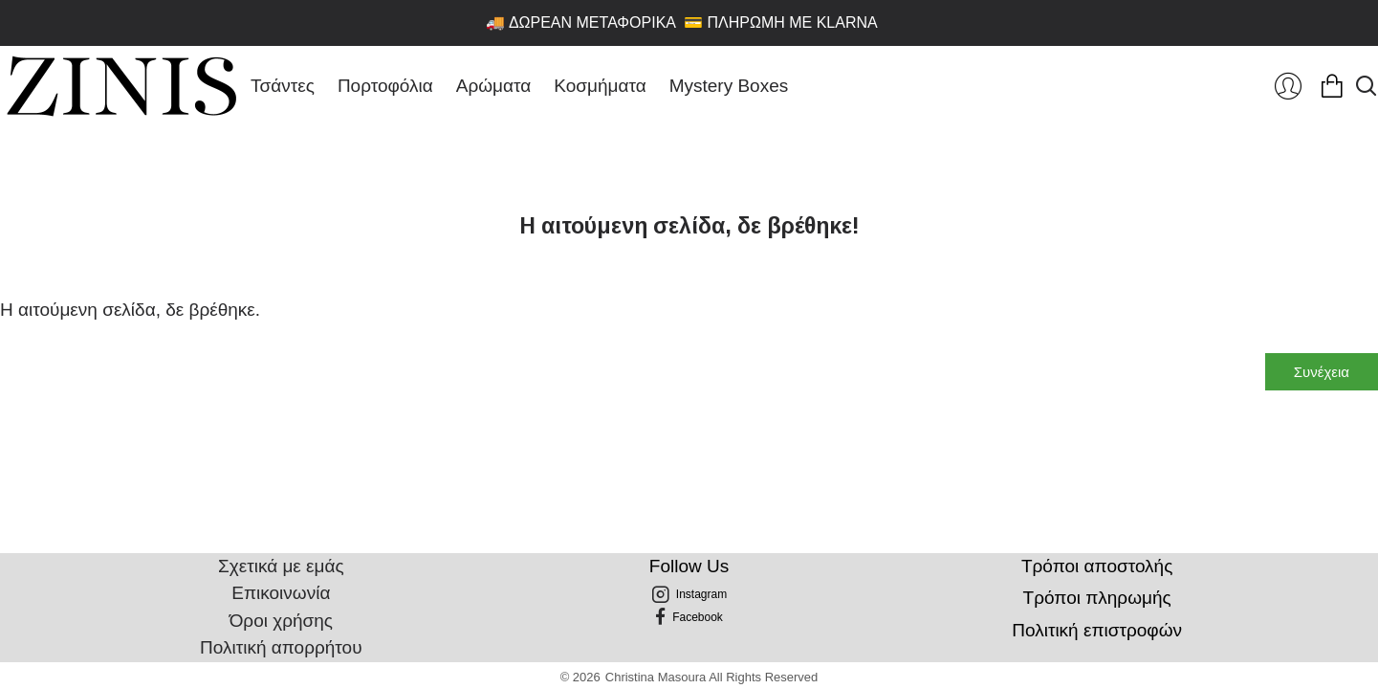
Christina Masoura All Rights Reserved (712, 677)
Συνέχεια (1321, 372)
